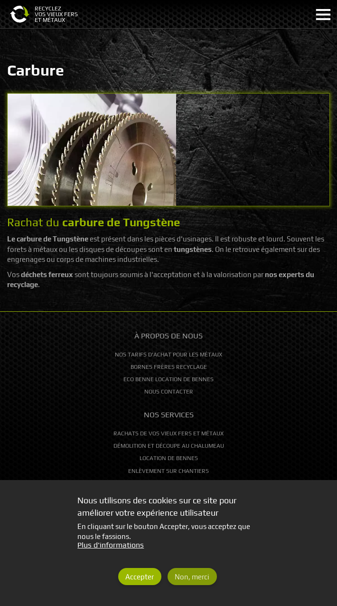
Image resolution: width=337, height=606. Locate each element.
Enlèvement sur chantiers (168, 471)
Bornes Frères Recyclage (169, 367)
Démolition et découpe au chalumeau (168, 445)
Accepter (139, 584)
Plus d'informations (110, 552)
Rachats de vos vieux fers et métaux (168, 433)
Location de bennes (169, 458)
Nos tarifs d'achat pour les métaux (168, 354)
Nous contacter (168, 391)
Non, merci (192, 584)
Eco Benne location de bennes (168, 379)
